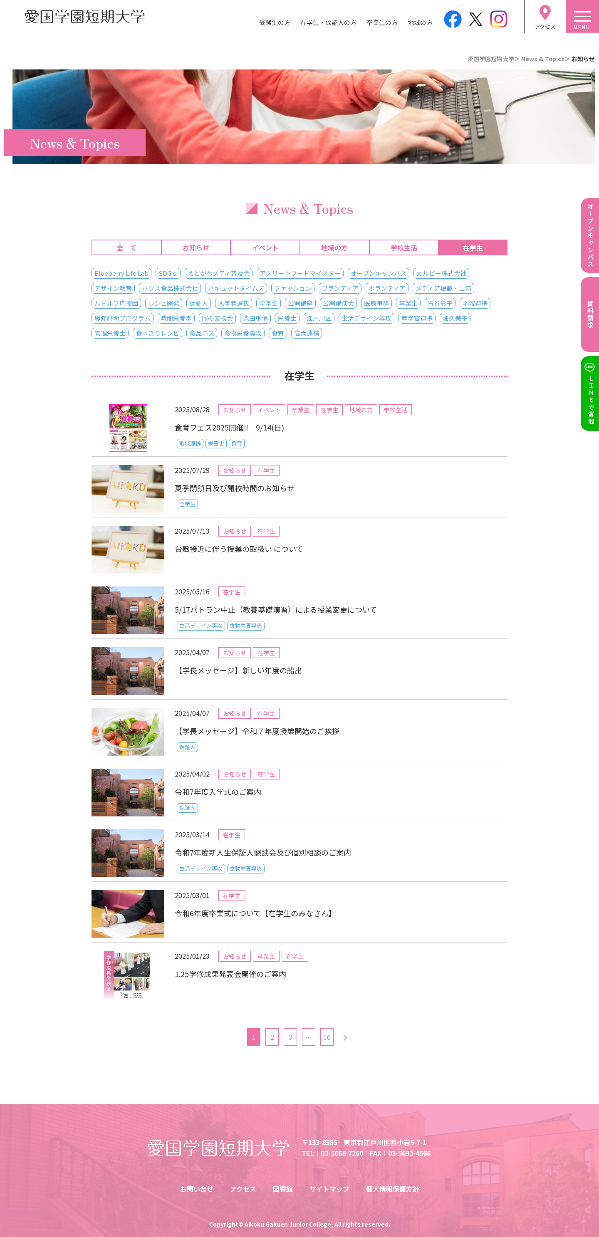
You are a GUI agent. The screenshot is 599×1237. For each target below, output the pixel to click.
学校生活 (404, 247)
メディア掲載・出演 (443, 288)
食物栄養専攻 (243, 333)
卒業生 (408, 303)
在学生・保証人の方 (328, 22)
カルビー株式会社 (441, 273)
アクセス (243, 1189)
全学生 (268, 303)
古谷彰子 (440, 303)
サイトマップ (329, 1189)
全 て (126, 247)
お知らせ (196, 247)
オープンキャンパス (378, 273)
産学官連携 (417, 318)
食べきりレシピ (157, 333)
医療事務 (376, 303)
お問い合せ (196, 1189)
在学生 (473, 247)
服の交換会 (217, 318)
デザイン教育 (113, 288)
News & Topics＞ (545, 58)
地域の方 (420, 22)
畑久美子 (455, 318)
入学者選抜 (233, 303)
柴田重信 (255, 318)
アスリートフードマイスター (300, 273)
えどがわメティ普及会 (219, 273)
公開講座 (300, 303)
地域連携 (475, 303)
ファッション (293, 288)
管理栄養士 (110, 333)
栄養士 (287, 318)
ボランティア (387, 288)
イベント (265, 247)
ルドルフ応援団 (116, 303)
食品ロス (201, 333)
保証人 (198, 303)
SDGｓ (168, 273)
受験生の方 (274, 22)
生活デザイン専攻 (366, 318)
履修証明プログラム (122, 318)
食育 (278, 333)
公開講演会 (338, 303)
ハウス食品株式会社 (170, 288)
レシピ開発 (163, 303)
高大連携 (306, 333)
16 (327, 1037)
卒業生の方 (382, 22)
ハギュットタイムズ (236, 288)
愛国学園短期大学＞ (494, 58)
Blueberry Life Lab (121, 273)
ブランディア (340, 288)
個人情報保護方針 (392, 1189)
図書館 (283, 1189)
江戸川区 (319, 318)
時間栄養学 (176, 318)
